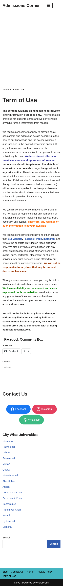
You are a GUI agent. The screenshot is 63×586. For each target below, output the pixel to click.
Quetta (6, 469)
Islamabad (8, 441)
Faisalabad (9, 458)
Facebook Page (33, 238)
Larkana (7, 526)
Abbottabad (9, 481)
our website (15, 238)
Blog (5, 571)
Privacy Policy (44, 571)
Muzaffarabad (10, 475)
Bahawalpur (9, 503)
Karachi (7, 515)
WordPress (42, 582)
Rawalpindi (9, 446)
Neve (17, 582)
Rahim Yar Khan (12, 509)
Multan (6, 463)
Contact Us (17, 571)
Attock (6, 486)
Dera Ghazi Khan (12, 492)
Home (6, 89)
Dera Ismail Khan (12, 498)
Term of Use (9, 575)
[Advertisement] (31, 44)
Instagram (49, 238)
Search (7, 537)
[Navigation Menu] (49, 5)
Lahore (6, 452)
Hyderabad (9, 521)
